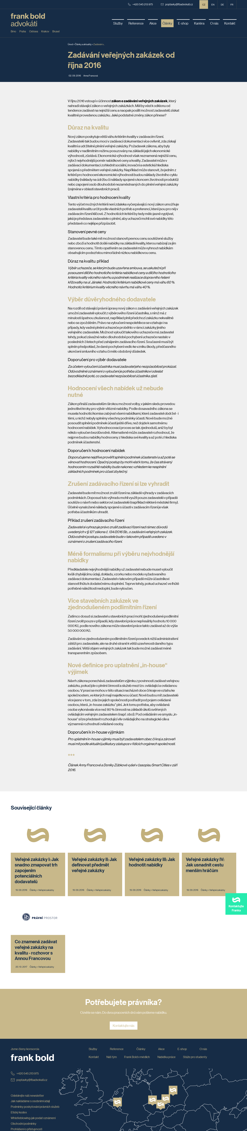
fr (231, 4)
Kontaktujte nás (123, 1026)
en (213, 4)
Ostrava (33, 31)
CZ (203, 4)
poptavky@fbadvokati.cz (177, 4)
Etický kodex (19, 1112)
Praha (22, 31)
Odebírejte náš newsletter (27, 1095)
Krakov (45, 31)
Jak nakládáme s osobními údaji (30, 1101)
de (222, 4)
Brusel (56, 31)
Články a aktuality (83, 44)
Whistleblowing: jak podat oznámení (33, 1118)
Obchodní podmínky (23, 1123)
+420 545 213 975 (140, 4)
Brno (13, 31)
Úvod (70, 44)
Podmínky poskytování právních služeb (35, 1106)
